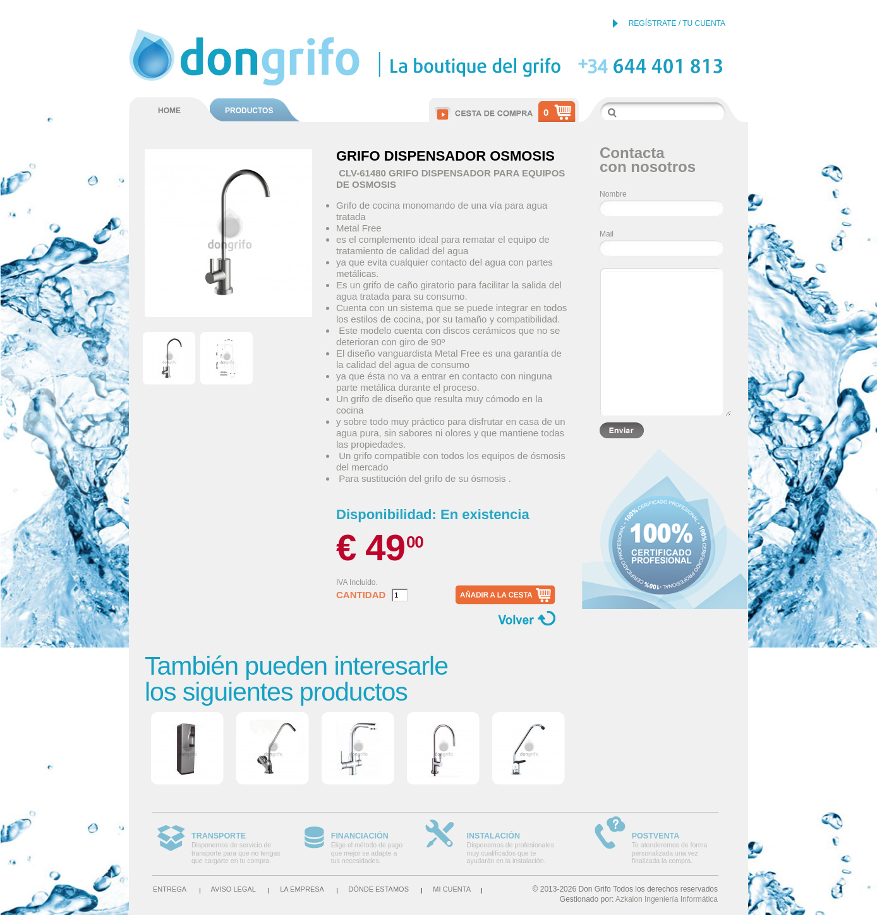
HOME (169, 110)
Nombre (613, 194)
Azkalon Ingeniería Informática (666, 899)
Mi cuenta (452, 889)
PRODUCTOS (249, 110)
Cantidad (360, 595)
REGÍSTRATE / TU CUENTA (677, 23)
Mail (607, 234)
